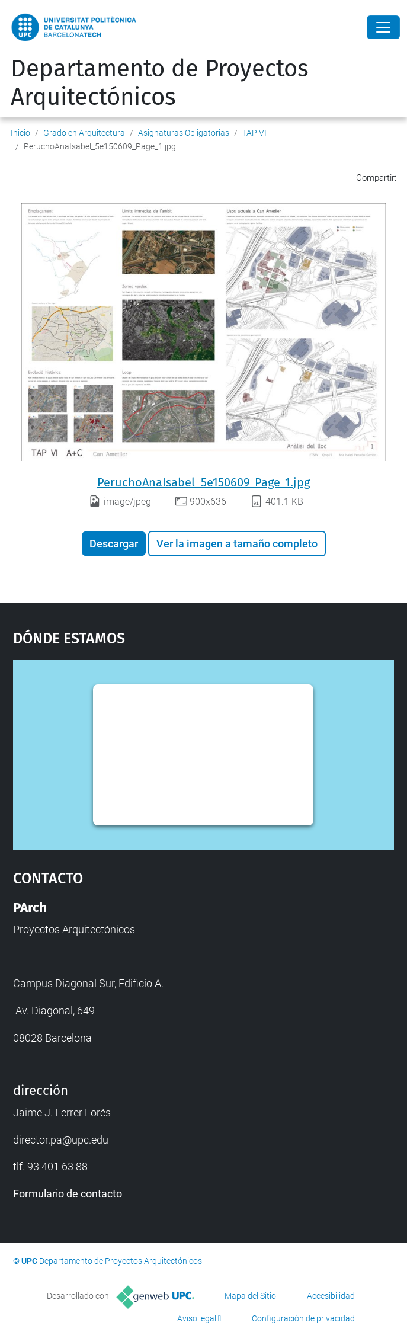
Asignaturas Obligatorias (183, 132)
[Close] (383, 27)
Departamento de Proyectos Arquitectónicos (160, 83)
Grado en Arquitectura (84, 132)
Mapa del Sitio (250, 1296)
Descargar (113, 543)
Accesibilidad (331, 1296)
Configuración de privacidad (303, 1318)
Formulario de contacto (67, 1193)
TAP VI (254, 132)
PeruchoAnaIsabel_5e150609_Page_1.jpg (203, 482)
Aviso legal (196, 1318)
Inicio (20, 132)
